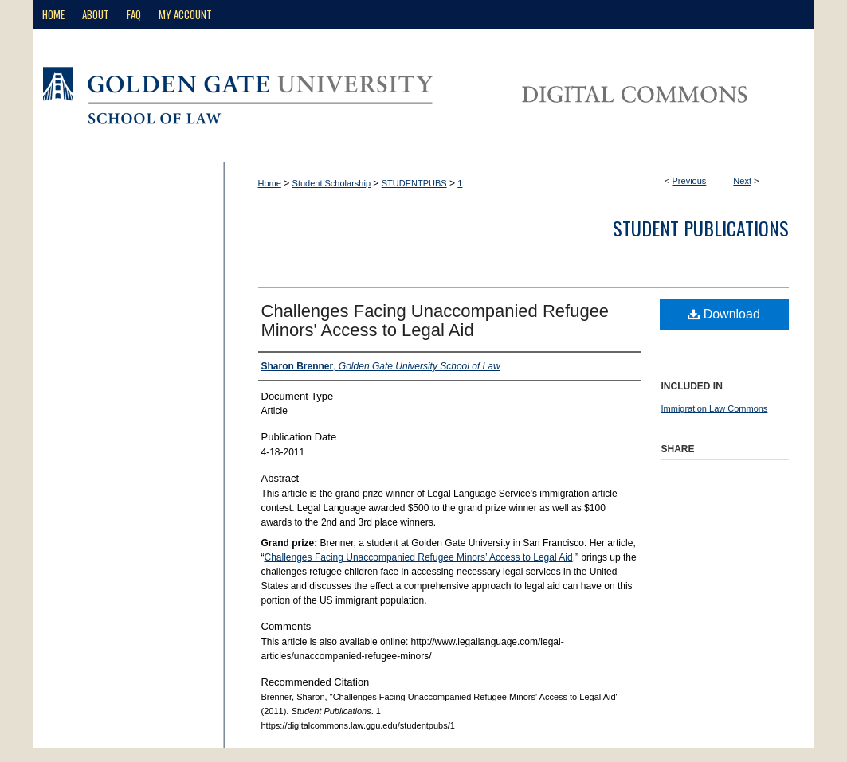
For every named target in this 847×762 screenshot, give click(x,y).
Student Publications (701, 227)
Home (269, 183)
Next (742, 181)
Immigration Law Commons (714, 408)
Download (724, 314)
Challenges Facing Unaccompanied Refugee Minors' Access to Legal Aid (435, 320)
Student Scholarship (331, 183)
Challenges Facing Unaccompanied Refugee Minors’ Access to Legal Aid (419, 557)
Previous (690, 181)
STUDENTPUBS (414, 183)
